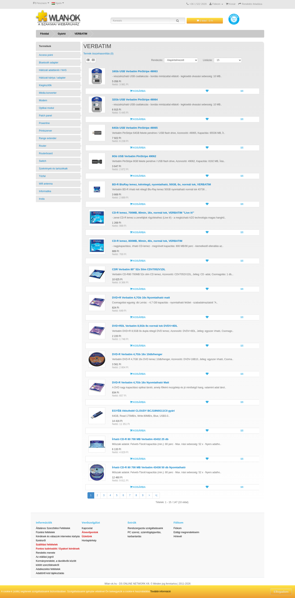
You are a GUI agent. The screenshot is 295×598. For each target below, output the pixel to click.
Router (42, 145)
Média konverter (48, 92)
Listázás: (207, 60)
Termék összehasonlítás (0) (98, 53)
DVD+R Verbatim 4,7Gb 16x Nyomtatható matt (141, 297)
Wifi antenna (46, 183)
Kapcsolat (87, 528)
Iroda (41, 198)
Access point (46, 55)
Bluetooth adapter (48, 62)
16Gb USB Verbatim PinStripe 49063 (135, 71)
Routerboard (46, 153)
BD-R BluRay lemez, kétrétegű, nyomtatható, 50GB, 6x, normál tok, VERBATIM (161, 184)
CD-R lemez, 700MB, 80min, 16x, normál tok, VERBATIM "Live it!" (153, 212)
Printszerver (45, 130)
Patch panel (45, 115)
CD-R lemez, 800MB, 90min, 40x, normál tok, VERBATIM (147, 240)
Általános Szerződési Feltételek (53, 528)
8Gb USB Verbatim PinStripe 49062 (134, 156)
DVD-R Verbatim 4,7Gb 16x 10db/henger (137, 354)
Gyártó (62, 33)
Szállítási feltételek (47, 544)
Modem (43, 100)
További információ (160, 591)
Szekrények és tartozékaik (53, 168)
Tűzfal (42, 176)
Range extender (47, 138)
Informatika (45, 191)
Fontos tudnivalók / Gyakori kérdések (57, 548)
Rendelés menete (45, 552)
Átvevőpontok (90, 532)
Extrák (132, 522)
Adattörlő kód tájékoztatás (50, 573)
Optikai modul (46, 108)
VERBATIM (81, 33)
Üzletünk (87, 536)
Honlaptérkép (89, 540)
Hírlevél (178, 536)
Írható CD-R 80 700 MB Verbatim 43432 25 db (140, 439)
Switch (42, 161)
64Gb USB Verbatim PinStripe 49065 (135, 127)
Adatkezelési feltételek (48, 569)
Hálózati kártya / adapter (52, 77)
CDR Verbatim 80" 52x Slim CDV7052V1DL (139, 269)
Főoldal (44, 33)
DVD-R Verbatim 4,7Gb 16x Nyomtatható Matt (140, 382)
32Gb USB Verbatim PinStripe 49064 (135, 99)
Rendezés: (157, 60)
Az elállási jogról (45, 556)
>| (156, 495)
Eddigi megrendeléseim (186, 532)
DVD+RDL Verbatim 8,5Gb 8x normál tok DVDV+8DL (145, 325)
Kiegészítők (45, 85)
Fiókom (178, 528)
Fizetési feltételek (45, 532)
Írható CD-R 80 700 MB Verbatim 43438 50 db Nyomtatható (148, 467)
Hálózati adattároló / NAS (53, 70)
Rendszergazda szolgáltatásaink (145, 528)
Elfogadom (281, 591)
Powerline (44, 123)
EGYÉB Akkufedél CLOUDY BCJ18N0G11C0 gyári (143, 410)
